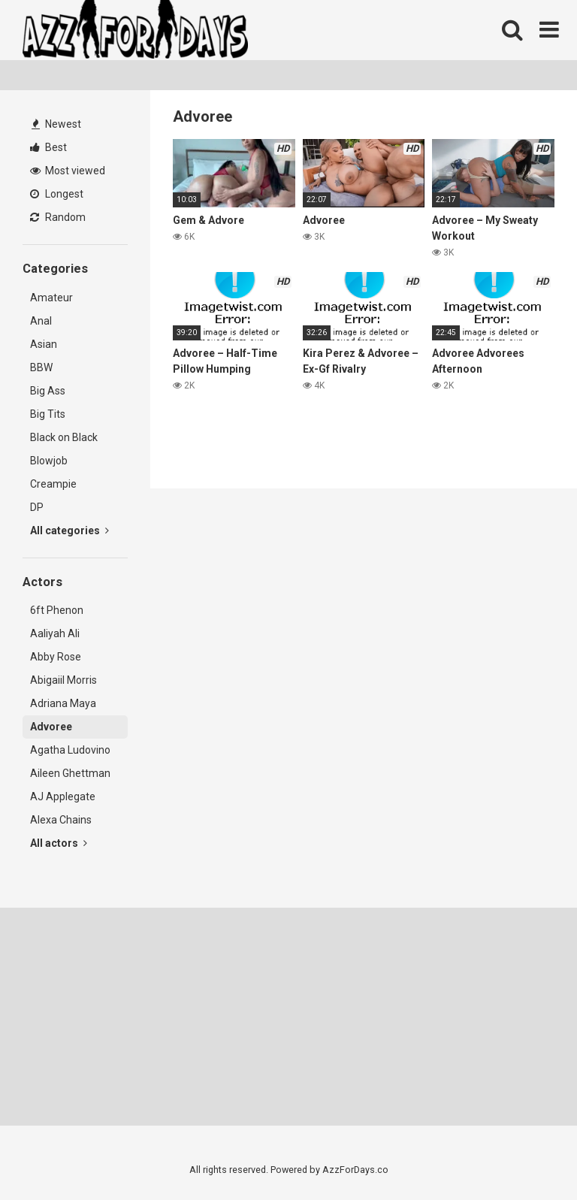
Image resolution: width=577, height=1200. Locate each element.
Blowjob (49, 461)
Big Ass (47, 391)
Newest (56, 124)
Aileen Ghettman (70, 773)
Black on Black (64, 437)
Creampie (53, 484)
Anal (41, 321)
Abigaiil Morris (63, 680)
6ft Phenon (56, 610)
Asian (43, 344)
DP (37, 507)
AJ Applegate (62, 796)
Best (48, 147)
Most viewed (67, 171)
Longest (56, 194)
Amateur (51, 298)
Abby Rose (55, 657)
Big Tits (47, 414)
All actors (58, 843)
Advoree (51, 727)
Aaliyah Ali (55, 633)
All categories (69, 530)
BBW (41, 367)
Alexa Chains (61, 820)
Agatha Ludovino (70, 750)
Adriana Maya (63, 703)
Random (58, 217)
